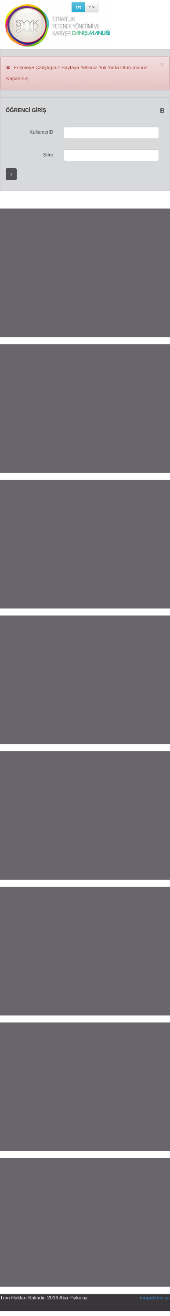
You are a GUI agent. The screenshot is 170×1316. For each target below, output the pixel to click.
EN (91, 6)
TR (78, 6)
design (155, 1297)
